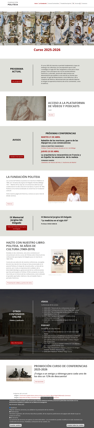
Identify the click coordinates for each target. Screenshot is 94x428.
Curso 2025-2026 (47, 49)
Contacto (84, 3)
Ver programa (16, 81)
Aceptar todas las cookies (75, 425)
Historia (9, 204)
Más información (16, 343)
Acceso (51, 115)
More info (21, 404)
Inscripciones (39, 381)
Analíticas (14, 408)
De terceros (14, 418)
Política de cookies (47, 398)
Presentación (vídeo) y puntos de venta (19, 283)
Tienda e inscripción (16, 157)
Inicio (36, 3)
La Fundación (43, 3)
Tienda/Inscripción (65, 3)
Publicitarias (15, 412)
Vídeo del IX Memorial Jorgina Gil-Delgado (16, 228)
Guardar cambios (15, 425)
